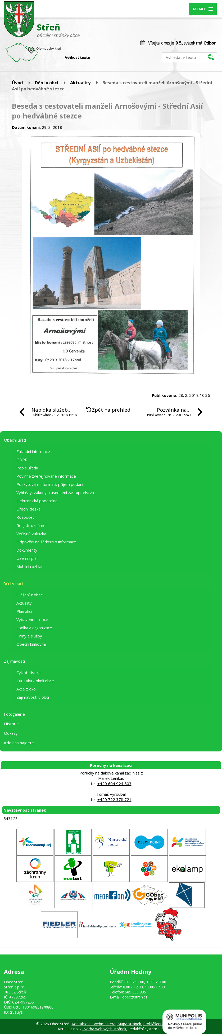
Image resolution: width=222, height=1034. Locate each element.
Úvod (17, 83)
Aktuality (80, 83)
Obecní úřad (15, 440)
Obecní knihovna (31, 644)
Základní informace (33, 451)
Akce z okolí (26, 689)
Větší (109, 57)
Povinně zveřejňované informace (46, 476)
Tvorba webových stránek (104, 1028)
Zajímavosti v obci (32, 697)
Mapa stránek (129, 1023)
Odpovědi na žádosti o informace (46, 541)
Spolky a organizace (34, 627)
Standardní (103, 57)
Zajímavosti (14, 661)
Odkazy (11, 733)
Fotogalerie (14, 714)
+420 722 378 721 (114, 799)
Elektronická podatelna (36, 500)
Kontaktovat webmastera (93, 1023)
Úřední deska (28, 509)
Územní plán (27, 558)
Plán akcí (24, 611)
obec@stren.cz (134, 997)
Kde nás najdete (19, 742)
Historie (11, 723)
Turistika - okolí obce (35, 680)
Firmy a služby (29, 636)
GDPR (22, 459)
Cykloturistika (28, 672)
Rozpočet (25, 517)
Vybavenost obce (32, 619)
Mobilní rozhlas (29, 566)
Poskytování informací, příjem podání (49, 484)
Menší (98, 57)
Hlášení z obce (29, 594)
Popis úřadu (27, 467)
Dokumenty (26, 550)
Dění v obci (46, 83)
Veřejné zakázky (31, 533)
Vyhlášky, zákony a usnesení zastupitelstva (55, 492)
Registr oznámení (32, 525)
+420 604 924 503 (114, 783)
